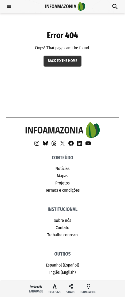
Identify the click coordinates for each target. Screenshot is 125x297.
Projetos (62, 183)
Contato (62, 227)
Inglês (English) (62, 272)
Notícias (63, 168)
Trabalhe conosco (62, 234)
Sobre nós (62, 220)
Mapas (62, 175)
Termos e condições (62, 190)
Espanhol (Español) (62, 265)
